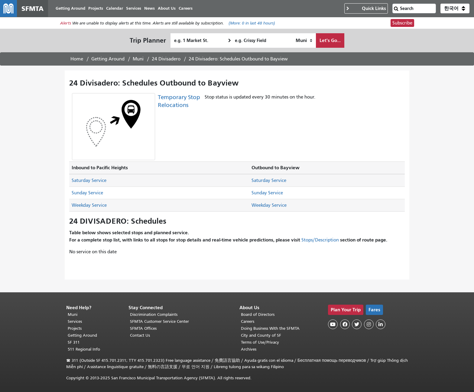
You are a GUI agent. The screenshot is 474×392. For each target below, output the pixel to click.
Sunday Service (87, 193)
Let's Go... (330, 40)
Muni (138, 59)
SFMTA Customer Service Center (159, 321)
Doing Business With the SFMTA (270, 328)
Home (76, 59)
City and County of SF (261, 335)
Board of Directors (257, 314)
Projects (75, 328)
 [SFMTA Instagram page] (369, 324)
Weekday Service (89, 205)
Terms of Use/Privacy (260, 342)
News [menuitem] (149, 8)
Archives (248, 349)
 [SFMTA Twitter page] (356, 324)
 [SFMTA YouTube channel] (333, 324)
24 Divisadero (166, 59)
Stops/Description (320, 240)
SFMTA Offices (143, 328)
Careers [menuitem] (186, 8)
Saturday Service (89, 180)
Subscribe (402, 23)
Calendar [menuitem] (114, 8)
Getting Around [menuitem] (70, 8)
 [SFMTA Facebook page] (345, 324)
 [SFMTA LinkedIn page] (380, 324)
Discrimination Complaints (153, 314)
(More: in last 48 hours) (252, 23)
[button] (454, 8)
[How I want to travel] (304, 40)
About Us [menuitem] (167, 8)
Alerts (65, 23)
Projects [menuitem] (95, 8)
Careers (247, 321)
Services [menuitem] (133, 8)
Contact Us (140, 335)
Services (75, 321)
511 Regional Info (84, 349)
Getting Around (108, 59)
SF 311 (74, 342)
